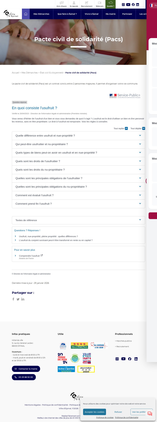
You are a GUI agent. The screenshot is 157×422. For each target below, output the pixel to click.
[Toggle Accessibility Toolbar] (150, 180)
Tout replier (121, 128)
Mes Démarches (29, 72)
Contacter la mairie (26, 369)
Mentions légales (33, 405)
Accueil (15, 72)
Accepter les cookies (94, 412)
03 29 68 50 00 (24, 377)
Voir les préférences (141, 412)
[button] (78, 136)
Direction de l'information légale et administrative (32, 274)
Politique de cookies (105, 417)
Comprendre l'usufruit (31, 256)
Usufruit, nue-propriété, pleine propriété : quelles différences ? (48, 236)
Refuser (118, 412)
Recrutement (122, 346)
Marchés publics (124, 341)
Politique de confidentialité (126, 417)
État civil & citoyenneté (51, 72)
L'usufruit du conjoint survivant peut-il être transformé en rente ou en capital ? (56, 240)
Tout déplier (137, 128)
